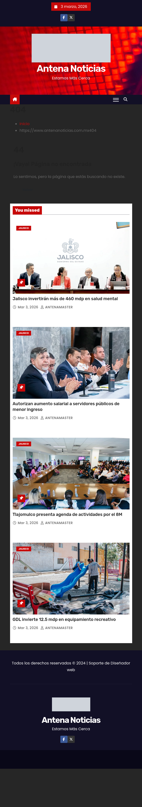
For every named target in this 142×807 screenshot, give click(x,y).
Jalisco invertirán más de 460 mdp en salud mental (66, 298)
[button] (126, 99)
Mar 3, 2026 (28, 307)
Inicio (25, 124)
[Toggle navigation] (116, 99)
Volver (28, 190)
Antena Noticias (71, 68)
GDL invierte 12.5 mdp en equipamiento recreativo (65, 619)
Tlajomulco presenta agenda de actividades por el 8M (67, 514)
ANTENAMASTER (56, 307)
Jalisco (24, 228)
